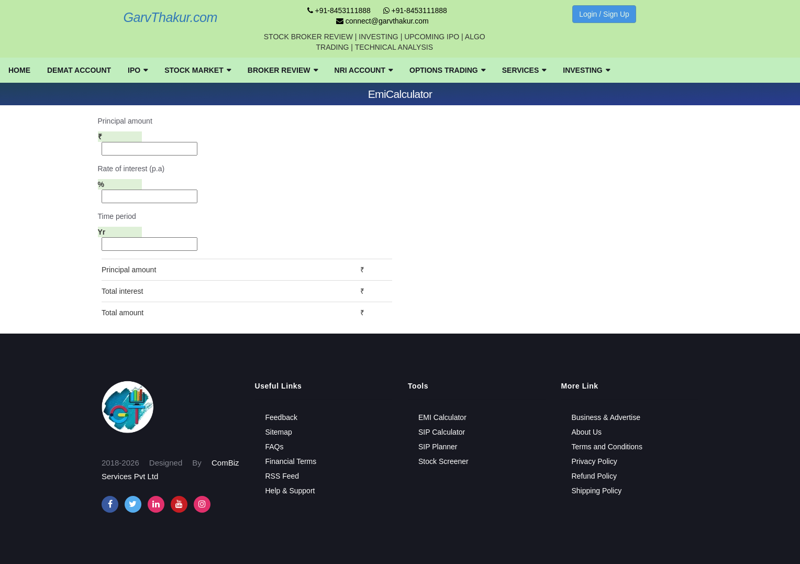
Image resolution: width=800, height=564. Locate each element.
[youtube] (179, 504)
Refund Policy (594, 476)
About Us (587, 432)
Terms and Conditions (607, 447)
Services (524, 70)
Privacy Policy (594, 461)
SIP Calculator (441, 432)
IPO (138, 70)
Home (19, 70)
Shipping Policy (597, 490)
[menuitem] (19, 70)
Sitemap (278, 432)
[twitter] (133, 504)
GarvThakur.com (170, 17)
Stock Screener (443, 461)
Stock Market (197, 70)
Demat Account (79, 70)
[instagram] (156, 504)
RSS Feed (282, 476)
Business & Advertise (606, 417)
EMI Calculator (442, 417)
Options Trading (447, 70)
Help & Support (290, 490)
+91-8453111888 (339, 10)
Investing (586, 70)
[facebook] (110, 504)
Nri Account (364, 70)
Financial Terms (291, 461)
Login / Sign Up (604, 14)
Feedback (281, 417)
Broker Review (283, 70)
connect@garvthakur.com (382, 21)
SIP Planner (437, 447)
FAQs (274, 447)
